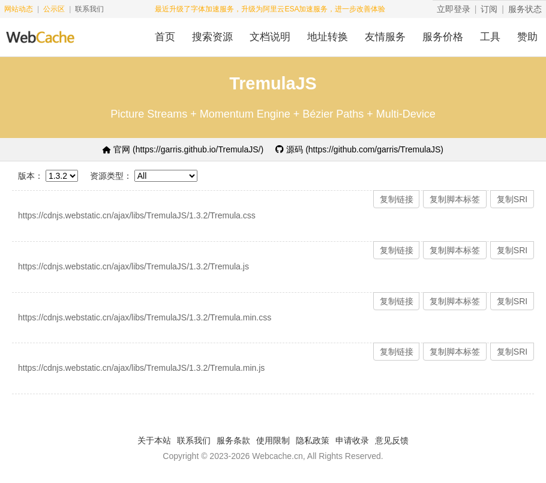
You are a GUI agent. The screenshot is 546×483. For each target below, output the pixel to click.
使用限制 (273, 440)
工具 (490, 37)
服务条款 (233, 440)
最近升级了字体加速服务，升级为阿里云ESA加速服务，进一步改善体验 (270, 9)
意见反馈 (392, 440)
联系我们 (89, 9)
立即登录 (453, 9)
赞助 (527, 37)
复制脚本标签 (455, 199)
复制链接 (396, 199)
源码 (359, 149)
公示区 (54, 9)
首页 (165, 37)
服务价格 (442, 37)
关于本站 (154, 440)
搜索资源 (212, 37)
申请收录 (352, 440)
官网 (183, 149)
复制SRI (512, 199)
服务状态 (525, 9)
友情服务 (385, 37)
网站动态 (18, 9)
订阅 (489, 9)
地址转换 (327, 37)
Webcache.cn (277, 456)
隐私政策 (312, 440)
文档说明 (270, 37)
